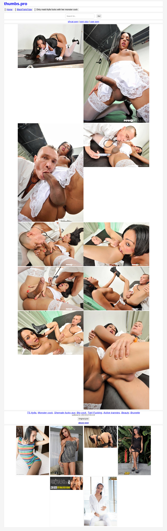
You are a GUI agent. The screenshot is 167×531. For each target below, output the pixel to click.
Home (9, 9)
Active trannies (111, 412)
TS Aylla (31, 412)
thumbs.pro (15, 3)
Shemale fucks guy (64, 412)
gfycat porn (73, 21)
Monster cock (45, 412)
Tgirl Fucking (95, 412)
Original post (83, 419)
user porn (94, 21)
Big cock (81, 412)
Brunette (135, 412)
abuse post (83, 423)
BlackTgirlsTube (24, 9)
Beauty (125, 412)
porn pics (84, 21)
